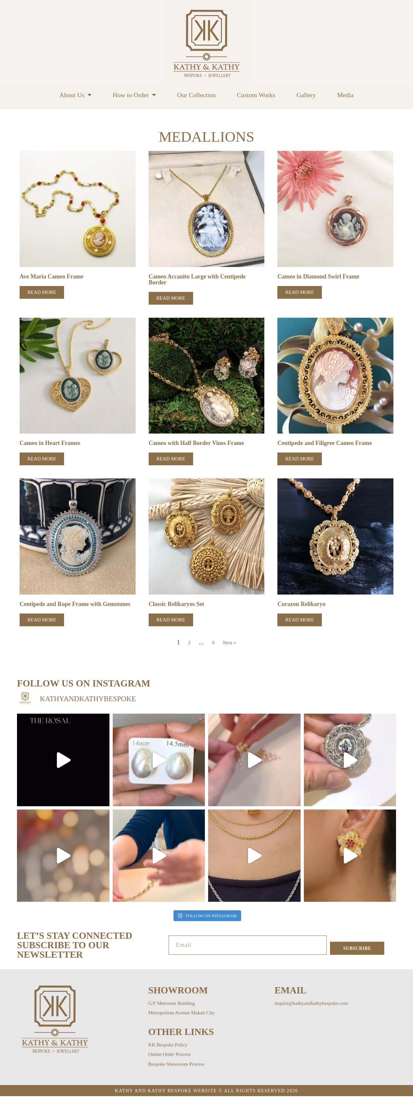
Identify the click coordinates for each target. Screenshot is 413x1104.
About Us (75, 94)
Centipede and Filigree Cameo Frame (327, 444)
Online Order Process (173, 1062)
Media (345, 94)
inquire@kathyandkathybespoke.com (318, 1010)
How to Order (134, 94)
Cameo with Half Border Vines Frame (199, 444)
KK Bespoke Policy (171, 1052)
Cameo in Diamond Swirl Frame (320, 277)
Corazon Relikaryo (302, 605)
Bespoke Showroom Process (181, 1071)
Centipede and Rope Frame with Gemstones (63, 608)
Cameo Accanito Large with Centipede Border (200, 280)
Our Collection (196, 94)
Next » (230, 650)
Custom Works (256, 94)
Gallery (306, 94)
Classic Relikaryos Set (178, 605)
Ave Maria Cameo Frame (53, 277)
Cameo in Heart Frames (52, 444)
